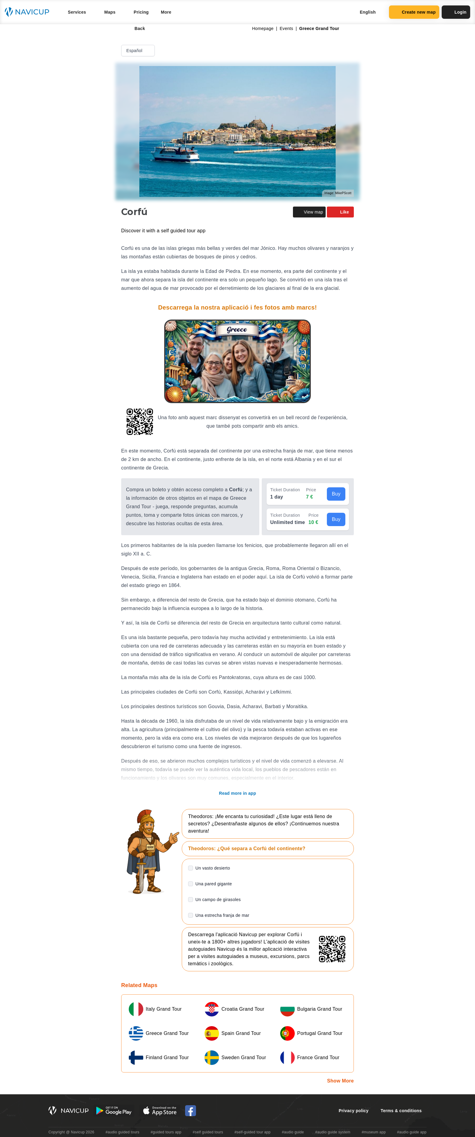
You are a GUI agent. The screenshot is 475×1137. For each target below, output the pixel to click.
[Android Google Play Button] (114, 1111)
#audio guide (293, 1132)
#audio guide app (412, 1132)
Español (138, 51)
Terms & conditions (401, 1110)
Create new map (414, 12)
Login (456, 12)
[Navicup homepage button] (29, 12)
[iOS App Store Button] (159, 1111)
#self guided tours (208, 1132)
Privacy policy (354, 1110)
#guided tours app (166, 1132)
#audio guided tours (123, 1132)
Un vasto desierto (212, 868)
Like (340, 212)
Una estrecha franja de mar (222, 915)
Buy (336, 493)
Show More (340, 1080)
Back (135, 28)
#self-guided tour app (252, 1132)
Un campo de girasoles (218, 899)
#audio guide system (332, 1132)
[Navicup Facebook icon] (190, 1110)
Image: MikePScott (337, 193)
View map (309, 212)
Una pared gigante (213, 883)
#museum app (374, 1132)
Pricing (141, 12)
